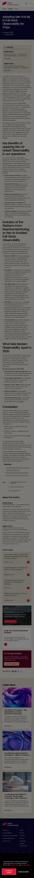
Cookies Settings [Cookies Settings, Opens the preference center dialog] (23, 872)
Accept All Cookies (9, 871)
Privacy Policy (14, 865)
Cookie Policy (25, 865)
